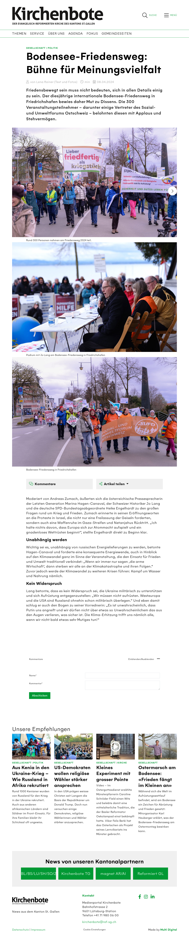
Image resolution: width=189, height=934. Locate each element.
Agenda (75, 34)
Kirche (122, 762)
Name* (33, 675)
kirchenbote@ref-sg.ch (99, 922)
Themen (19, 34)
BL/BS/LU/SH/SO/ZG (38, 873)
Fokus (92, 34)
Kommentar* (36, 683)
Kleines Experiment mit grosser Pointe (113, 774)
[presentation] (172, 191)
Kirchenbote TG (75, 873)
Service (37, 34)
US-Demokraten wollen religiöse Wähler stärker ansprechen (72, 776)
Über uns (56, 34)
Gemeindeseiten (117, 34)
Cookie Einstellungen (94, 929)
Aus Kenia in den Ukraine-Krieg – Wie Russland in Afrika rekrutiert (30, 776)
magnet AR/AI (113, 873)
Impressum (38, 929)
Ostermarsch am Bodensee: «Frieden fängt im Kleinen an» (157, 776)
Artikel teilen (112, 484)
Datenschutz (21, 929)
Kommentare (42, 484)
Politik (53, 48)
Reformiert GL (150, 873)
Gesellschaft (35, 48)
